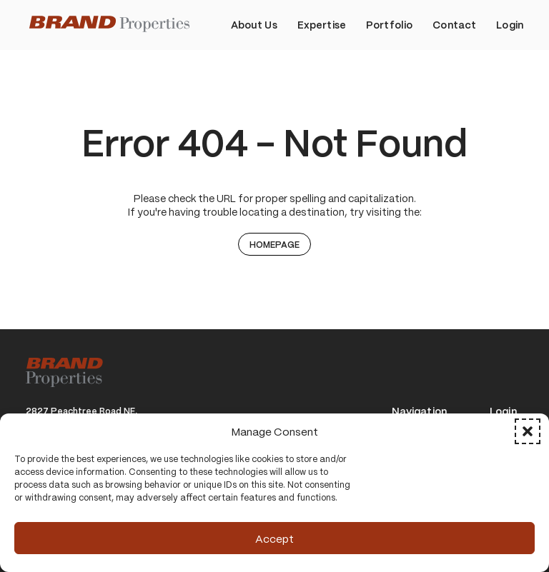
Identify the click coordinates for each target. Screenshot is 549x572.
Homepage (274, 244)
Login (503, 411)
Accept (274, 538)
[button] (527, 431)
